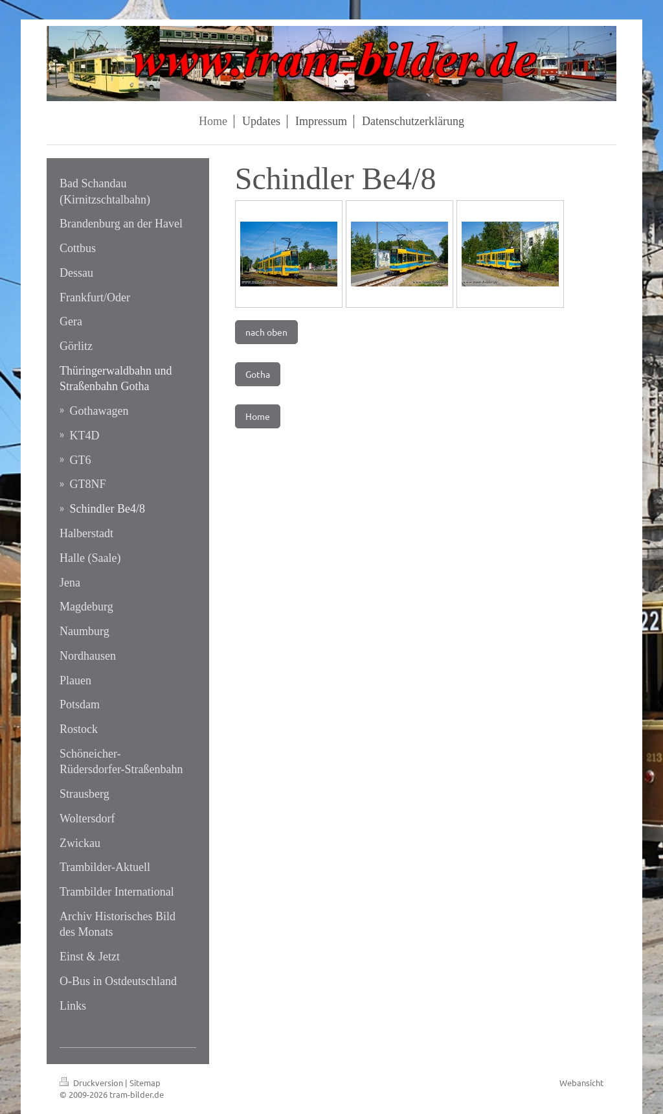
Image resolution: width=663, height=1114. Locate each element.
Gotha (257, 374)
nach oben (266, 332)
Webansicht (581, 1082)
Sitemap (145, 1082)
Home (257, 416)
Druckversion (92, 1082)
